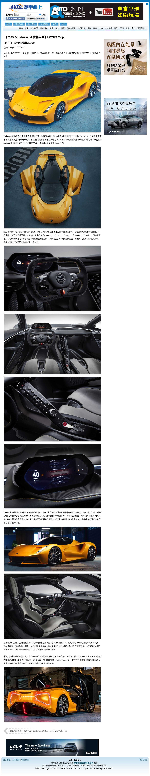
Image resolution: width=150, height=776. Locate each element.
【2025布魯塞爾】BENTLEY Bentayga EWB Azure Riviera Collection (37, 731)
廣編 (21, 28)
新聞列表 (19, 24)
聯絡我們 (25, 760)
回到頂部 (143, 760)
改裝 (89, 28)
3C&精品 (108, 28)
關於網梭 (7, 760)
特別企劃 (82, 28)
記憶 (43, 15)
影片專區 (31, 24)
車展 (51, 28)
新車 (26, 28)
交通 (128, 28)
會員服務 (44, 24)
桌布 (55, 24)
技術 (63, 28)
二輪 (101, 28)
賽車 (95, 28)
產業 (57, 28)
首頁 (8, 24)
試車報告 (44, 28)
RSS (63, 24)
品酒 (122, 28)
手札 (133, 28)
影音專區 (34, 28)
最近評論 (141, 28)
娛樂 (116, 28)
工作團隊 (16, 760)
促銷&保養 (71, 28)
